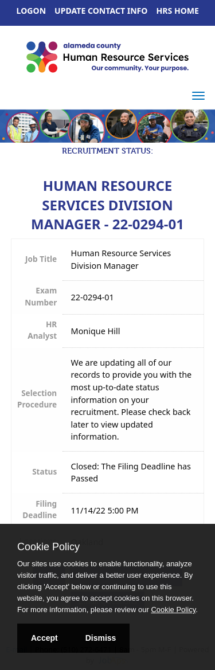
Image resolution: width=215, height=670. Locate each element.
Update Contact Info (100, 10)
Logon (31, 10)
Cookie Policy (48, 547)
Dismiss (100, 637)
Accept (44, 637)
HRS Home (178, 10)
